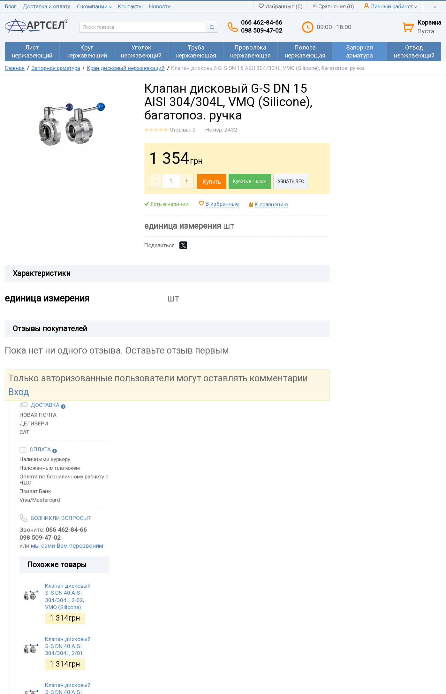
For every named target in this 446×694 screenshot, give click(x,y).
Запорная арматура (55, 68)
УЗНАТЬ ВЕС (291, 181)
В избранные (222, 204)
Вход (18, 391)
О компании (94, 6)
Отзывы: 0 (183, 129)
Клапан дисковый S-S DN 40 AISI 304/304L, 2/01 (68, 646)
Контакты (130, 6)
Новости (160, 6)
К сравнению (271, 204)
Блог (10, 6)
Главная (15, 68)
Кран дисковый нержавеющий (126, 68)
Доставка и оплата (47, 6)
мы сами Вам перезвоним (67, 545)
